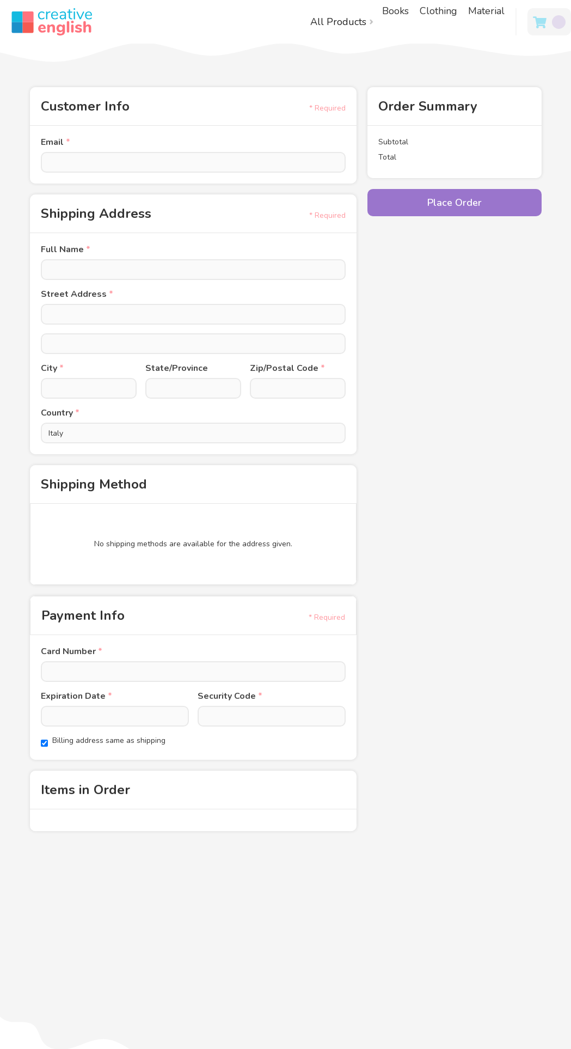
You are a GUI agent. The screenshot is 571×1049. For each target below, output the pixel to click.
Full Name (65, 249)
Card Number (71, 651)
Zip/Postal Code (287, 368)
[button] (342, 21)
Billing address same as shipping (108, 740)
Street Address (77, 294)
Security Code (230, 696)
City (52, 368)
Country (60, 412)
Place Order (454, 202)
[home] (46, 22)
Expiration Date (76, 696)
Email (55, 142)
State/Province (176, 368)
